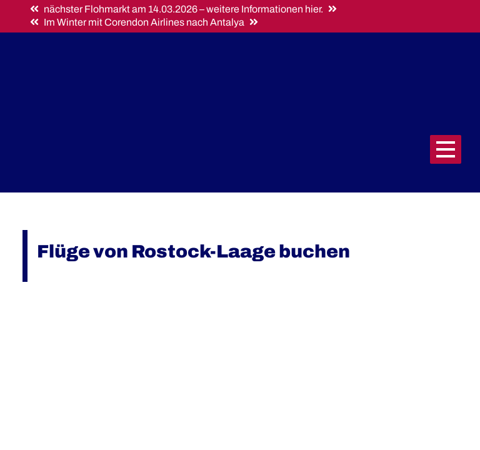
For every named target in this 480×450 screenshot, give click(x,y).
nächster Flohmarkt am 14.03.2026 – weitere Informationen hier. (183, 9)
